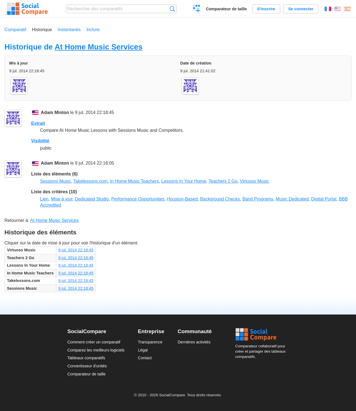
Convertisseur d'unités (87, 366)
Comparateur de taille (226, 9)
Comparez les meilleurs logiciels (96, 350)
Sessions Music (55, 181)
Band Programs (258, 199)
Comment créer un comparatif (93, 342)
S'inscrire (266, 9)
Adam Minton (55, 112)
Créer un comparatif (197, 9)
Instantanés (69, 29)
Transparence (150, 342)
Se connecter (300, 9)
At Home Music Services (98, 47)
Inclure (93, 29)
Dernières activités (194, 342)
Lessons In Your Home (183, 181)
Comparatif (15, 29)
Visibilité (40, 140)
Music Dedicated (292, 199)
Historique (42, 29)
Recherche (172, 8)
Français (328, 9)
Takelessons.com (90, 181)
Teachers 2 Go (223, 181)
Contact (145, 358)
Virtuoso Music (254, 181)
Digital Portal (324, 199)
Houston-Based (182, 199)
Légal (143, 350)
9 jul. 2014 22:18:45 (75, 250)
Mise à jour (61, 199)
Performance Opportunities (137, 199)
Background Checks (220, 199)
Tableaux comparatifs (86, 358)
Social (262, 334)
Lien (44, 199)
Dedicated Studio (92, 199)
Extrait (38, 123)
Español (347, 9)
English (337, 9)
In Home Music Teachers (134, 181)
